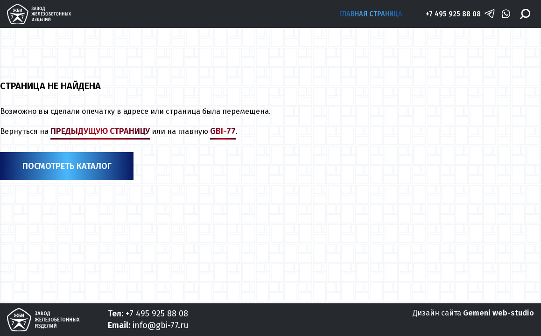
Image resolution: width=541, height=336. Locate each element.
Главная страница (370, 13)
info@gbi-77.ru (161, 325)
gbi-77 (223, 131)
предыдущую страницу (100, 131)
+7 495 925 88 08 (453, 13)
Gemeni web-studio (498, 312)
